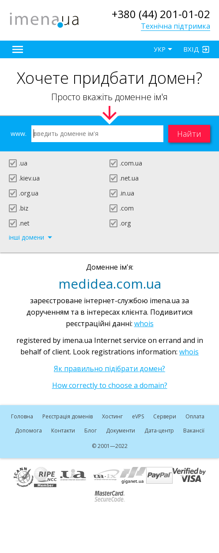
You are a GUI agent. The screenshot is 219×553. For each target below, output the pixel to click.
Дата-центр (159, 430)
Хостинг (112, 416)
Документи (120, 430)
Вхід (191, 49)
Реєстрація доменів (67, 416)
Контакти (63, 430)
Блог (90, 430)
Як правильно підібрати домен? (109, 368)
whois (144, 323)
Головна (22, 416)
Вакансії (193, 430)
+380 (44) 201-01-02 (161, 14)
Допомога (28, 430)
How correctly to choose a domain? (109, 385)
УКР (160, 49)
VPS (138, 416)
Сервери (164, 416)
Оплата (194, 416)
